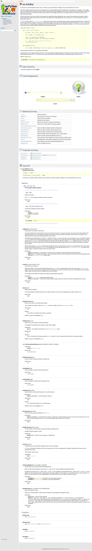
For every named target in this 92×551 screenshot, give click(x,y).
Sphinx (65, 549)
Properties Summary (7, 23)
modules (85, 1)
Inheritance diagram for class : (30, 69)
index (90, 1)
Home (3, 1)
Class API (5, 24)
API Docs (12, 1)
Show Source (4, 539)
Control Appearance (7, 20)
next (81, 1)
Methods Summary (7, 22)
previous (77, 1)
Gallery (7, 1)
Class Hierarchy (6, 19)
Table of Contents (6, 16)
